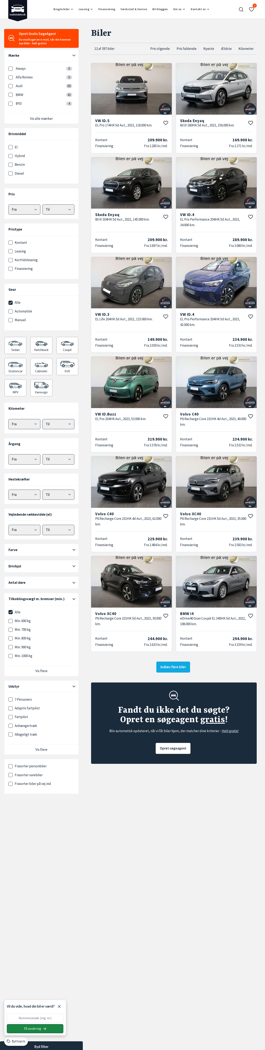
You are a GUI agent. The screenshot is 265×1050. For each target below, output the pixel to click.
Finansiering (106, 9)
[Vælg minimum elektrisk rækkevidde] (24, 530)
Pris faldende (186, 48)
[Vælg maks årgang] (58, 459)
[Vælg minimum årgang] (24, 459)
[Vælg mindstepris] (24, 209)
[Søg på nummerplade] (35, 1028)
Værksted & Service (133, 9)
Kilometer (246, 48)
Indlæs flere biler (173, 667)
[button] (241, 9)
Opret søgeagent (173, 748)
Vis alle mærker (41, 118)
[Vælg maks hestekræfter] (58, 495)
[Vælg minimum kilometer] (24, 424)
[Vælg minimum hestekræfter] (24, 495)
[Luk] (59, 1006)
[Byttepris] (16, 1041)
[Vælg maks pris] (58, 209)
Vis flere (41, 671)
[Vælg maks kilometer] (58, 424)
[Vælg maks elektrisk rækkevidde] (58, 530)
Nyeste (208, 48)
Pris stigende (160, 48)
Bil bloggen (160, 9)
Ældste (226, 48)
